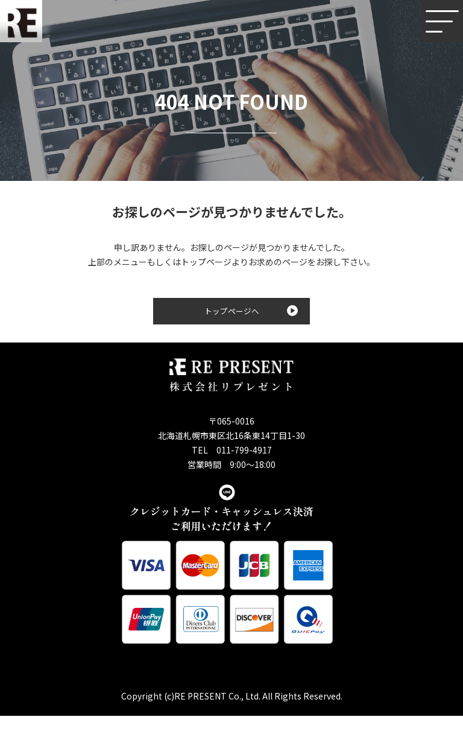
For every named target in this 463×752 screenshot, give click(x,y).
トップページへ (251, 311)
